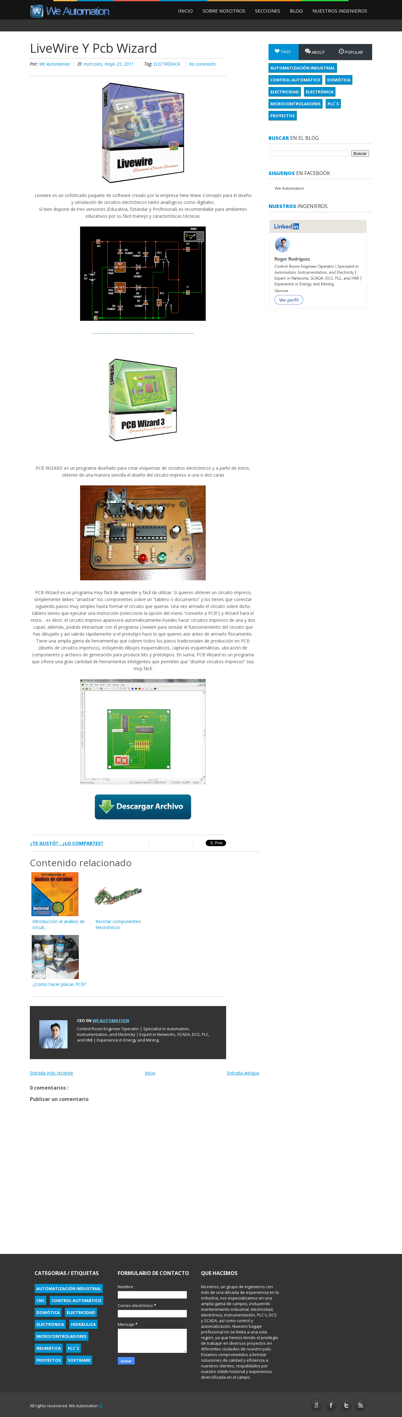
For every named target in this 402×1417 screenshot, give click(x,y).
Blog (296, 11)
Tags (283, 51)
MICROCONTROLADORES (295, 104)
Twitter (346, 1406)
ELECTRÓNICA (167, 64)
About (315, 52)
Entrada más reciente (51, 1073)
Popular (351, 52)
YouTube (361, 1405)
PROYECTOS (282, 115)
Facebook (331, 1405)
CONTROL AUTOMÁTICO (295, 80)
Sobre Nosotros (224, 11)
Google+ (316, 1405)
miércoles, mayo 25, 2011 (109, 64)
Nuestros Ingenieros (339, 11)
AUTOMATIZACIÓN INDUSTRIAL (302, 68)
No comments (202, 64)
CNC (40, 1300)
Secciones (267, 11)
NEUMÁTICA (48, 1348)
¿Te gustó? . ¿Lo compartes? (66, 843)
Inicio (185, 11)
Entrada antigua (243, 1073)
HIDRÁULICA (83, 1324)
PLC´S (333, 104)
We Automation (55, 64)
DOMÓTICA (338, 80)
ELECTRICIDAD (284, 92)
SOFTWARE (79, 1360)
